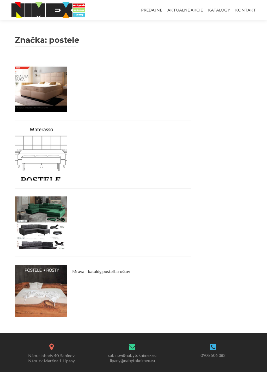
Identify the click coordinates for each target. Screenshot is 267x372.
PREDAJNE (151, 9)
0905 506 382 (213, 355)
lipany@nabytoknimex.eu (132, 360)
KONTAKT (245, 9)
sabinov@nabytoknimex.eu (132, 355)
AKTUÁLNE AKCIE (185, 9)
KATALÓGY (219, 9)
